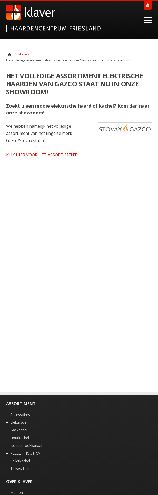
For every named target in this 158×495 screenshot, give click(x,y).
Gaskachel (18, 430)
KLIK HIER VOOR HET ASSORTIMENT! (42, 155)
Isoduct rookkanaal (26, 445)
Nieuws (23, 54)
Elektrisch (18, 422)
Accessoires (20, 414)
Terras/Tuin (19, 468)
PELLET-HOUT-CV (25, 453)
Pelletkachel (20, 460)
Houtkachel (19, 437)
